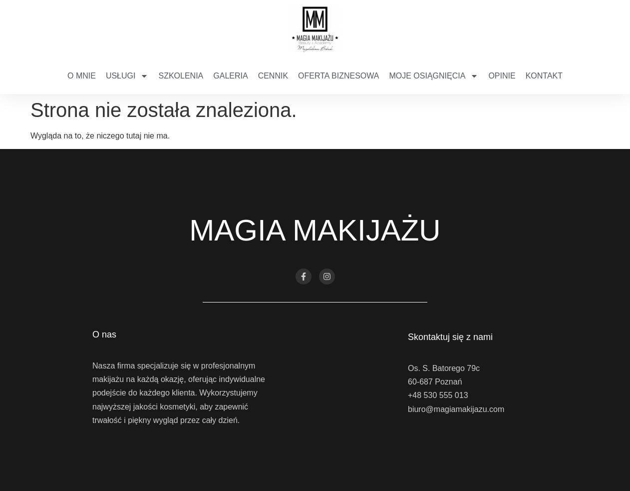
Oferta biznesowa (338, 76)
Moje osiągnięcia (433, 76)
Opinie (501, 76)
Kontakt (544, 76)
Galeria (230, 76)
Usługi (127, 76)
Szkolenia (180, 76)
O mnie (81, 76)
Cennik (273, 76)
